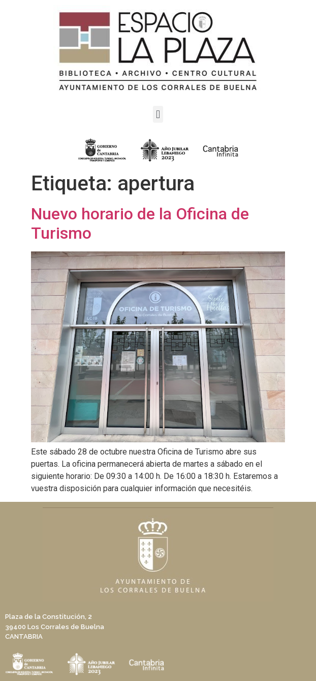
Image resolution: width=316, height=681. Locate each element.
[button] (158, 114)
